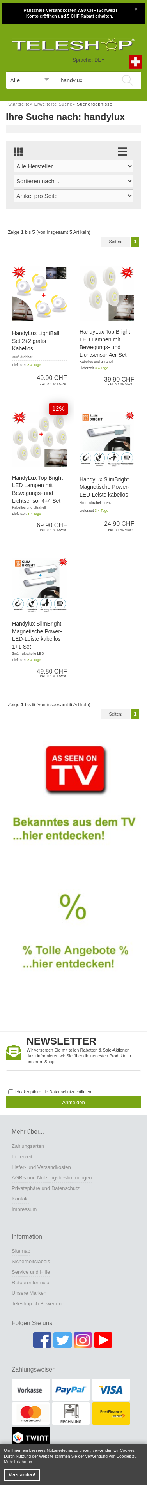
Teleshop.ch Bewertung (38, 1303)
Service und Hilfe (31, 1272)
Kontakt (20, 1199)
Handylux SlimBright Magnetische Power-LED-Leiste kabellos (104, 487)
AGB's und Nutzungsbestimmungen (52, 1178)
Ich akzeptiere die (49, 1091)
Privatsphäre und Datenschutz (46, 1188)
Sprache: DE (87, 60)
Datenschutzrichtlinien (70, 1091)
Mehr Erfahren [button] (17, 1462)
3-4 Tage (34, 365)
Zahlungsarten (28, 1146)
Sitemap (21, 1251)
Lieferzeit (22, 1157)
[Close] (136, 8)
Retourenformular (31, 1282)
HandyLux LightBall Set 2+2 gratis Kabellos (35, 341)
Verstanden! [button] (22, 1475)
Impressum (24, 1209)
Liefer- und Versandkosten (41, 1167)
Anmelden (73, 1102)
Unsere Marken (29, 1293)
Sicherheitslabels (31, 1261)
